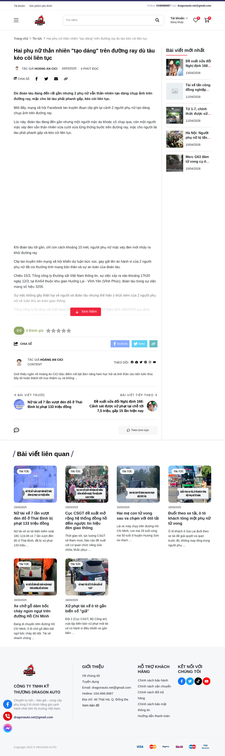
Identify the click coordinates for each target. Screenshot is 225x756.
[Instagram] (150, 362)
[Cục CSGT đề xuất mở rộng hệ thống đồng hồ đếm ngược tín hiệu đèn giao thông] (86, 484)
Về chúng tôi (91, 675)
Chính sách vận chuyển (154, 686)
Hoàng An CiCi (46, 68)
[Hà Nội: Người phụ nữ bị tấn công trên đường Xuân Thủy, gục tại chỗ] (174, 139)
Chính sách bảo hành (153, 680)
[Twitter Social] (190, 681)
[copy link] (66, 79)
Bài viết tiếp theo (139, 395)
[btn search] (157, 20)
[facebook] (132, 362)
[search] (113, 20)
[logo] (40, 20)
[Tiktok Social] (198, 681)
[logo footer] (39, 670)
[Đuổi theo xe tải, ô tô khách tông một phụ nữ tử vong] (189, 484)
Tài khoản (19, 5)
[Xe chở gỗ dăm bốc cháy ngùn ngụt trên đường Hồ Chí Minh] (35, 576)
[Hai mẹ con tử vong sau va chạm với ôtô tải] (138, 484)
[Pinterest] (145, 362)
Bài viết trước (29, 395)
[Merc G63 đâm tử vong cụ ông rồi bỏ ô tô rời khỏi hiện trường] (174, 163)
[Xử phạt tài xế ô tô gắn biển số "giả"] (86, 576)
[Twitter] (141, 362)
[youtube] (154, 362)
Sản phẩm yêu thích (40, 5)
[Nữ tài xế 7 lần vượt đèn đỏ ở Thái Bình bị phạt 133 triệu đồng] (35, 484)
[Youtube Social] (206, 681)
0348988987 (163, 5)
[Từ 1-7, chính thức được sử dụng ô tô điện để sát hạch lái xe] (174, 115)
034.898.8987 (103, 693)
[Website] (136, 362)
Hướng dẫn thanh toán (154, 716)
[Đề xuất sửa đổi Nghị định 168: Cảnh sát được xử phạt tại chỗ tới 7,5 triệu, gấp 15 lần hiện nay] (174, 67)
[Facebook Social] (182, 681)
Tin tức (24, 471)
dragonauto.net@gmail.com (194, 5)
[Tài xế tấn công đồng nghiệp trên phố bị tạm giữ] (174, 91)
